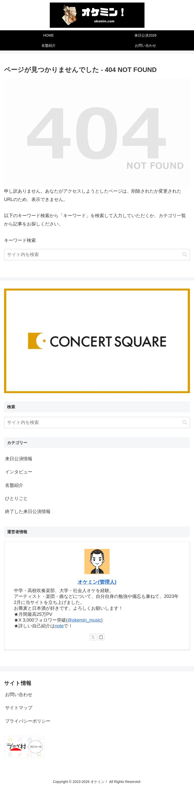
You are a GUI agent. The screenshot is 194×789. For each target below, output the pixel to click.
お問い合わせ (18, 694)
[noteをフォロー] (101, 637)
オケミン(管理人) (97, 582)
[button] (184, 254)
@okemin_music (84, 620)
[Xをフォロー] (93, 637)
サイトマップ (18, 707)
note (59, 625)
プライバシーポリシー (28, 721)
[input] (97, 254)
